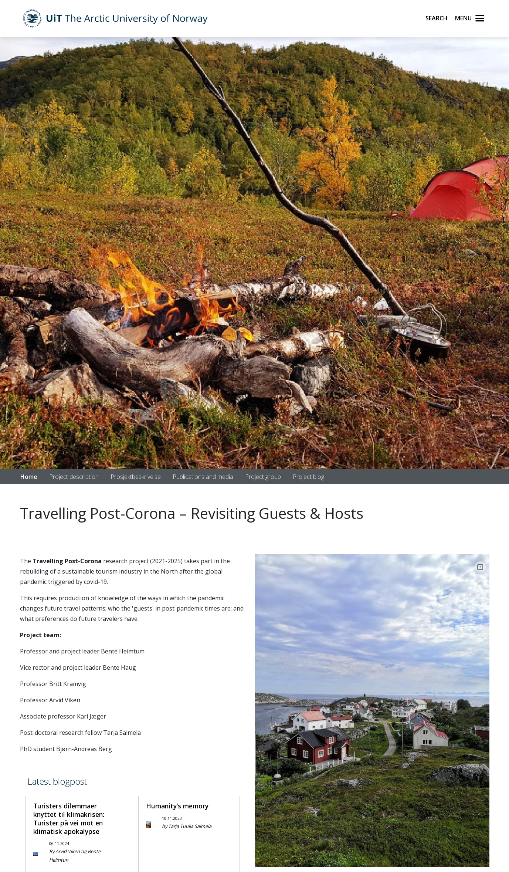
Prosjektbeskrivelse (136, 477)
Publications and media (203, 477)
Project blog (308, 477)
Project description (74, 477)
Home (28, 477)
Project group (263, 477)
